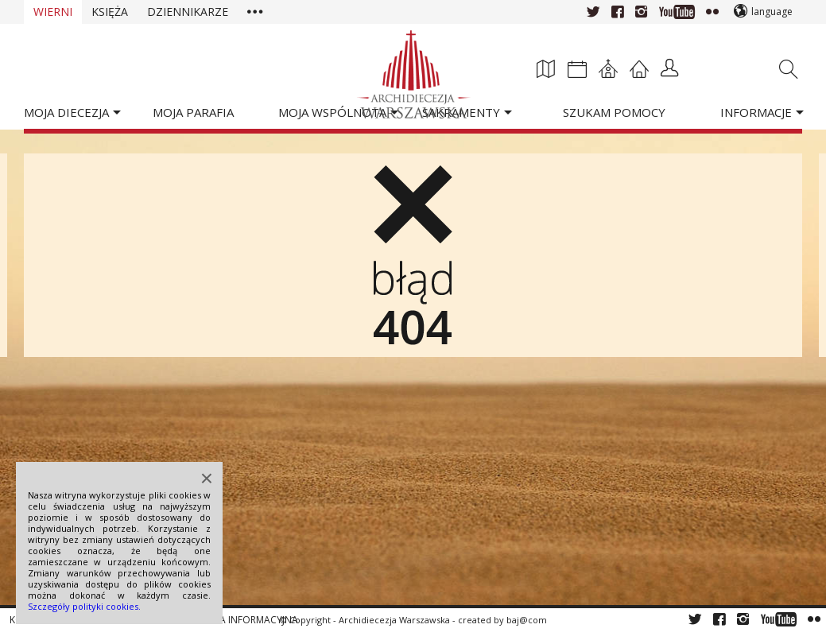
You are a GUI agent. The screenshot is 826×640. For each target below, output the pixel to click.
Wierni (52, 11)
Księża (109, 11)
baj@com (526, 620)
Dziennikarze (187, 11)
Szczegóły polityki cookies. (84, 606)
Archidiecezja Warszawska (394, 620)
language (772, 11)
